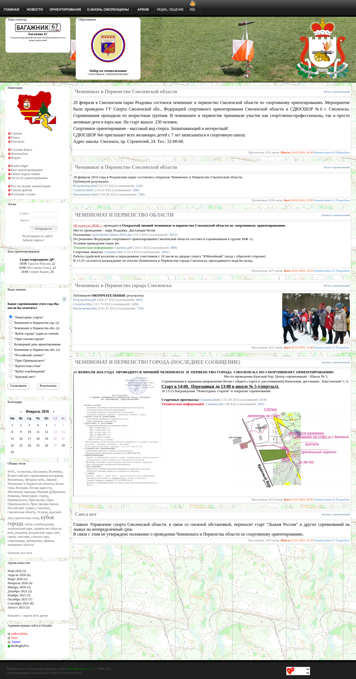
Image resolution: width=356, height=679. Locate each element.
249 (134, 304)
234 (138, 186)
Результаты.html (85, 186)
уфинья (49, 541)
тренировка (34, 541)
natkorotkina (19, 634)
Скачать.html (210, 400)
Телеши (42, 512)
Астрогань (24, 471)
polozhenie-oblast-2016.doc (112, 235)
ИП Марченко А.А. (80, 669)
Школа (285, 152)
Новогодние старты (34, 496)
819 (262, 400)
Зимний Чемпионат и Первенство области (32, 482)
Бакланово (40, 471)
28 (63, 445)
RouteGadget (19, 166)
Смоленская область (21, 512)
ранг (10, 533)
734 (139, 308)
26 (46, 445)
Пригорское (37, 500)
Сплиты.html (83, 190)
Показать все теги (20, 553)
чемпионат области (21, 545)
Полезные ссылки (23, 194)
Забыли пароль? (33, 240)
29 (12, 452)
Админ (16, 642)
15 (12, 439)
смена (12, 537)
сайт (56, 533)
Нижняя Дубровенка (51, 492)
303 (260, 404)
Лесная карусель (40, 488)
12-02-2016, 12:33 (302, 540)
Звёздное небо (34, 480)
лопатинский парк (20, 528)
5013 (173, 235)
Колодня (22, 488)
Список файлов (21, 190)
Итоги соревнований (337, 91)
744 (141, 194)
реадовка (21, 533)
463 (138, 300)
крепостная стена (27, 518)
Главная (16, 133)
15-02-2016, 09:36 (302, 499)
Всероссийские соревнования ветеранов (35, 476)
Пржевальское (17, 500)
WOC (11, 471)
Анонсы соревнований (335, 215)
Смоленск (43, 508)
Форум (16, 158)
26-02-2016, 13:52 (302, 270)
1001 (164, 252)
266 (135, 190)
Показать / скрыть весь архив (28, 615)
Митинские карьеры (21, 492)
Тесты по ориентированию (29, 178)
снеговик (23, 537)
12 (46, 432)
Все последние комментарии (31, 186)
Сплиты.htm (82, 304)
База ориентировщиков (27, 170)
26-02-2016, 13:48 (302, 347)
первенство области (47, 528)
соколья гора (40, 537)
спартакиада (16, 541)
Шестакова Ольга (39, 268)
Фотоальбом (19, 154)
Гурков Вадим (39, 272)
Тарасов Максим (39, 263)
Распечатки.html (85, 194)
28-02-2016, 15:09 (302, 200)
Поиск (15, 137)
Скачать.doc (215, 404)
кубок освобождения (39, 524)
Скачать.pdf (123, 248)
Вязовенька (15, 480)
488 (173, 248)
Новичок (14, 496)
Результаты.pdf (84, 300)
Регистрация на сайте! (37, 236)
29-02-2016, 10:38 (302, 152)
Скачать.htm (113, 252)
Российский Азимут (21, 508)
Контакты (18, 141)
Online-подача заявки (25, 174)
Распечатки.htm (85, 308)
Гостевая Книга (21, 150)
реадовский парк (40, 533)
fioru (14, 638)
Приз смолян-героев (44, 504)
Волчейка (55, 471)
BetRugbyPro (20, 646)
